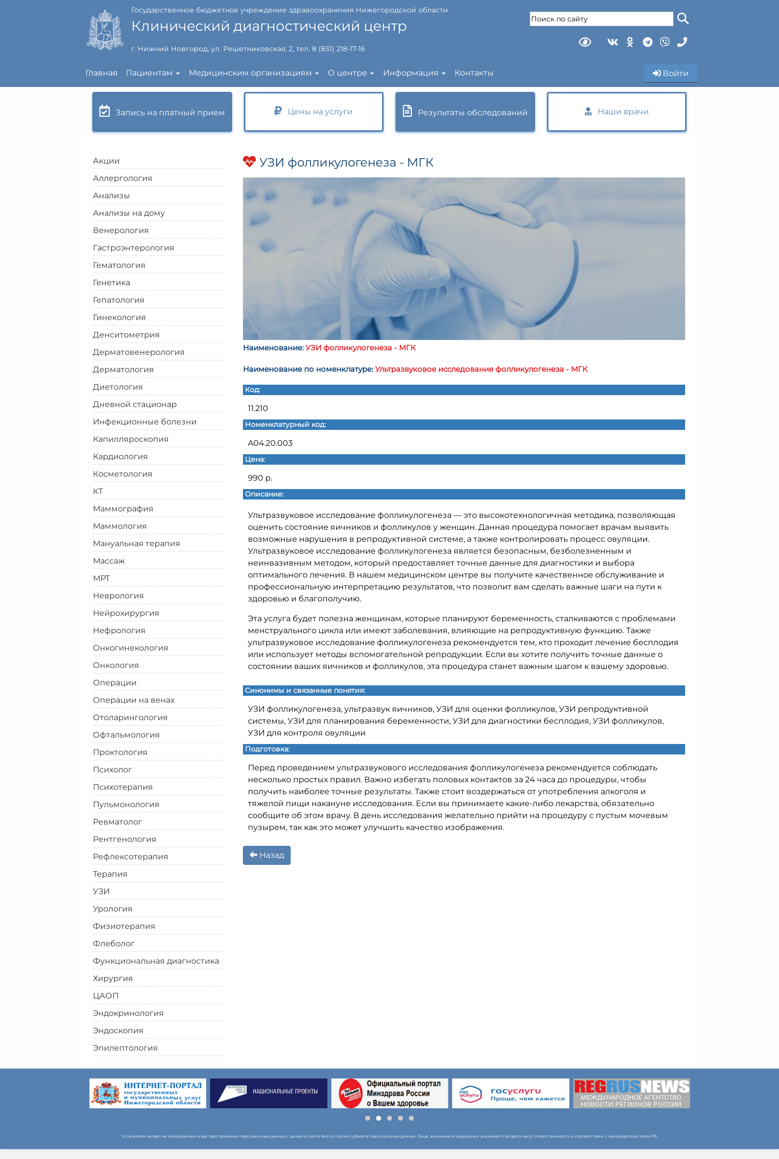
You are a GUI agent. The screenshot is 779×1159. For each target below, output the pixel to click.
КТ (98, 491)
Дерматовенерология (139, 352)
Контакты (474, 73)
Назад (266, 855)
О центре (347, 73)
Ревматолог (117, 822)
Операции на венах (133, 700)
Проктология (120, 752)
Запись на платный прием (162, 111)
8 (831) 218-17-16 (338, 48)
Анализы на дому (129, 213)
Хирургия (113, 978)
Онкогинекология (130, 648)
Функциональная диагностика (156, 961)
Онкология (116, 665)
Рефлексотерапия (130, 856)
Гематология (119, 265)
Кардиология (120, 456)
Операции (115, 682)
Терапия (110, 874)
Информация (411, 73)
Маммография (123, 508)
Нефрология (119, 630)
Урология (113, 908)
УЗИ (101, 891)
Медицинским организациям (250, 73)
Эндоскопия (118, 1030)
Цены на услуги (313, 111)
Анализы (111, 195)
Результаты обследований (465, 111)
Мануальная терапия (136, 543)
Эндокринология (128, 1013)
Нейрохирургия (126, 613)
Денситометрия (126, 334)
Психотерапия (123, 787)
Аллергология (123, 178)
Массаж (109, 561)
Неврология (118, 595)
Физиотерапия (124, 926)
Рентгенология (124, 839)
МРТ (101, 578)
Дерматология (123, 369)
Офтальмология (126, 735)
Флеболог (114, 943)
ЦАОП (106, 995)
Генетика (111, 282)
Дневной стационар (135, 404)
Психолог (112, 769)
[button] (367, 1118)
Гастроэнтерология (133, 247)
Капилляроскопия (131, 439)
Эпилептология (125, 1048)
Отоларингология (130, 717)
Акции (106, 161)
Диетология (118, 387)
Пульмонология (126, 804)
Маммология (120, 526)
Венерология (121, 230)
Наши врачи (617, 111)
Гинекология (119, 317)
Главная (101, 73)
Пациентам (149, 73)
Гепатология (119, 300)
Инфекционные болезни (145, 421)
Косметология (123, 474)
